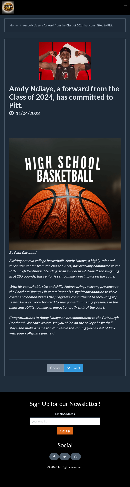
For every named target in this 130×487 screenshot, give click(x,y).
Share (55, 368)
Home (13, 25)
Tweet (73, 368)
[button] (125, 5)
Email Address (65, 413)
